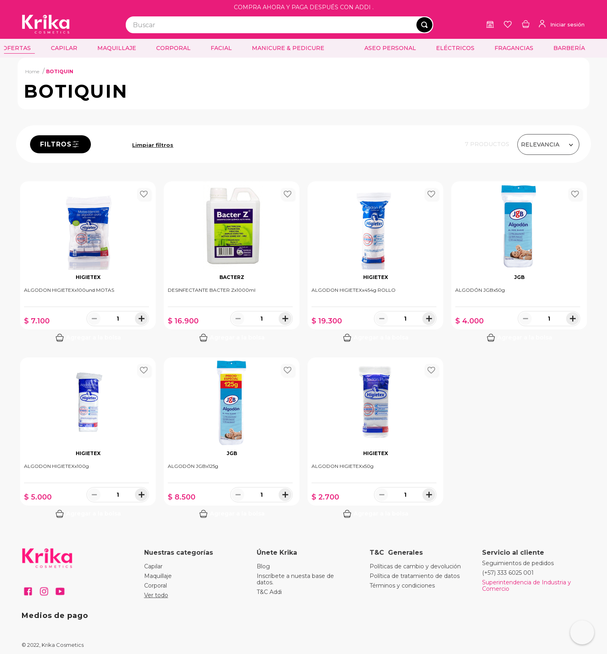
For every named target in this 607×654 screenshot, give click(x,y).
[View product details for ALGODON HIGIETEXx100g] (88, 439)
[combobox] (279, 24)
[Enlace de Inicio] (32, 71)
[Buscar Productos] (424, 25)
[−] (94, 318)
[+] (141, 318)
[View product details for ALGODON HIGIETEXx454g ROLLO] (375, 263)
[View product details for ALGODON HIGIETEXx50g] (375, 439)
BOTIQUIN (59, 71)
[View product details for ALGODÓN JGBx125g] (231, 439)
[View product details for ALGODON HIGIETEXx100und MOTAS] (88, 263)
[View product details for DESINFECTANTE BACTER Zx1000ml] (231, 263)
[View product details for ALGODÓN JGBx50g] (519, 263)
